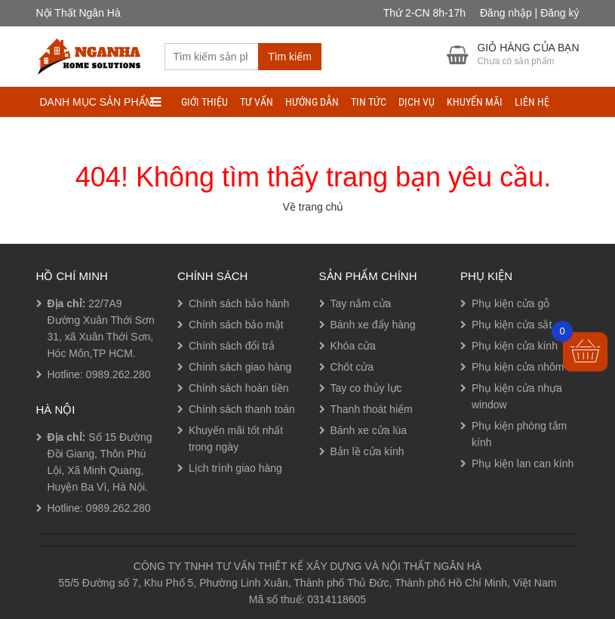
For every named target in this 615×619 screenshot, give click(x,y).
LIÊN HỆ (532, 102)
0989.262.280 (118, 374)
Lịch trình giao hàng (235, 468)
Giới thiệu (204, 102)
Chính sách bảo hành (239, 303)
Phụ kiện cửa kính (515, 346)
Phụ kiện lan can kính (522, 463)
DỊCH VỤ (416, 102)
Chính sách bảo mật (236, 325)
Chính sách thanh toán (242, 409)
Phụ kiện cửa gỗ (510, 303)
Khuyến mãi (475, 102)
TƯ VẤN (256, 102)
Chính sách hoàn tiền (239, 388)
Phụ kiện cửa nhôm (518, 367)
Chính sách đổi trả (232, 346)
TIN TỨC (368, 102)
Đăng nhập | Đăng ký (530, 13)
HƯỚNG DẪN (312, 102)
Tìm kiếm (290, 57)
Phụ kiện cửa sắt (512, 325)
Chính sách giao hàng (240, 367)
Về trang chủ (313, 207)
